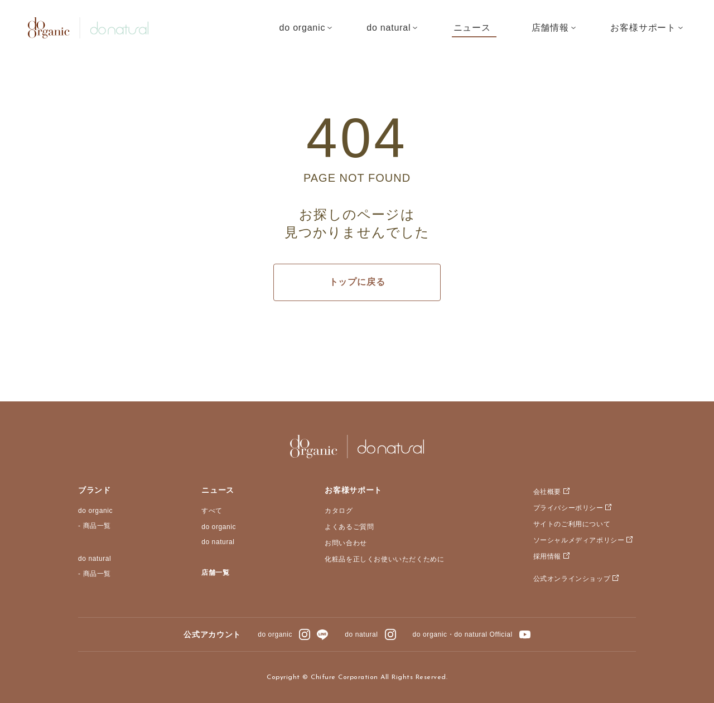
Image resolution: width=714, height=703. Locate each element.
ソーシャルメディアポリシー (579, 540)
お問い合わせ (346, 543)
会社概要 (547, 492)
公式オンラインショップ (572, 579)
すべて (212, 511)
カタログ (339, 511)
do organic (95, 511)
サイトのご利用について (572, 524)
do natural (94, 559)
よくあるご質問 (349, 527)
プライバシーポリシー (568, 508)
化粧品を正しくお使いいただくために (384, 559)
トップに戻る (357, 282)
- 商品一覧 (94, 526)
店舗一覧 (215, 572)
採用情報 (547, 556)
